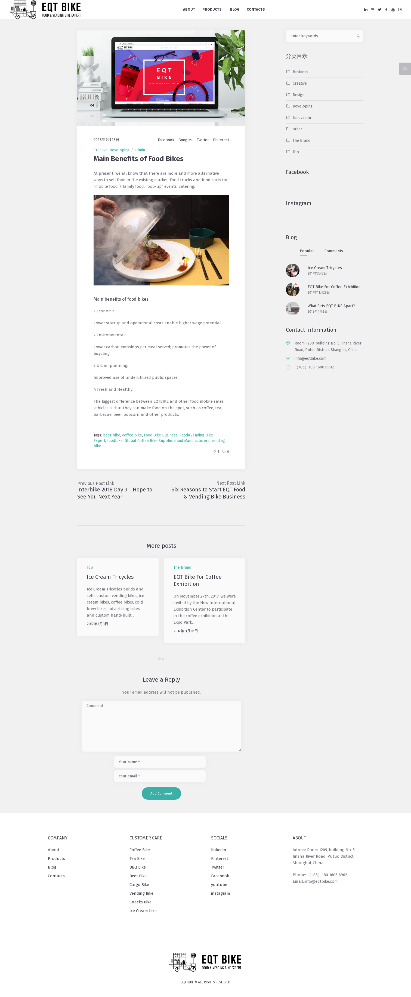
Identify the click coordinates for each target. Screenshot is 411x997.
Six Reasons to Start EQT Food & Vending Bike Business (208, 493)
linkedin (218, 849)
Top (90, 567)
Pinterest (221, 140)
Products (56, 858)
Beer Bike (138, 875)
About (54, 849)
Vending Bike (141, 893)
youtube (219, 884)
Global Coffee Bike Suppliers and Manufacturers (167, 440)
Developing (119, 150)
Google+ (185, 140)
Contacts (56, 875)
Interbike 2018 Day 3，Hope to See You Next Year (114, 493)
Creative (101, 150)
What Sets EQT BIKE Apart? (331, 306)
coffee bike (132, 435)
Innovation (302, 117)
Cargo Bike (139, 884)
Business (300, 72)
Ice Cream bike (143, 910)
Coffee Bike (139, 849)
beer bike (111, 435)
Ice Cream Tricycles (111, 577)
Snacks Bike (140, 902)
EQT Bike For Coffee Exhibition (334, 287)
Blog (52, 867)
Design (298, 95)
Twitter (203, 140)
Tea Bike (137, 858)
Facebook (166, 140)
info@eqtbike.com (310, 358)
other (297, 129)
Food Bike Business (161, 435)
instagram (220, 893)
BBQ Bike (137, 867)
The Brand (182, 567)
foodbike (115, 440)
